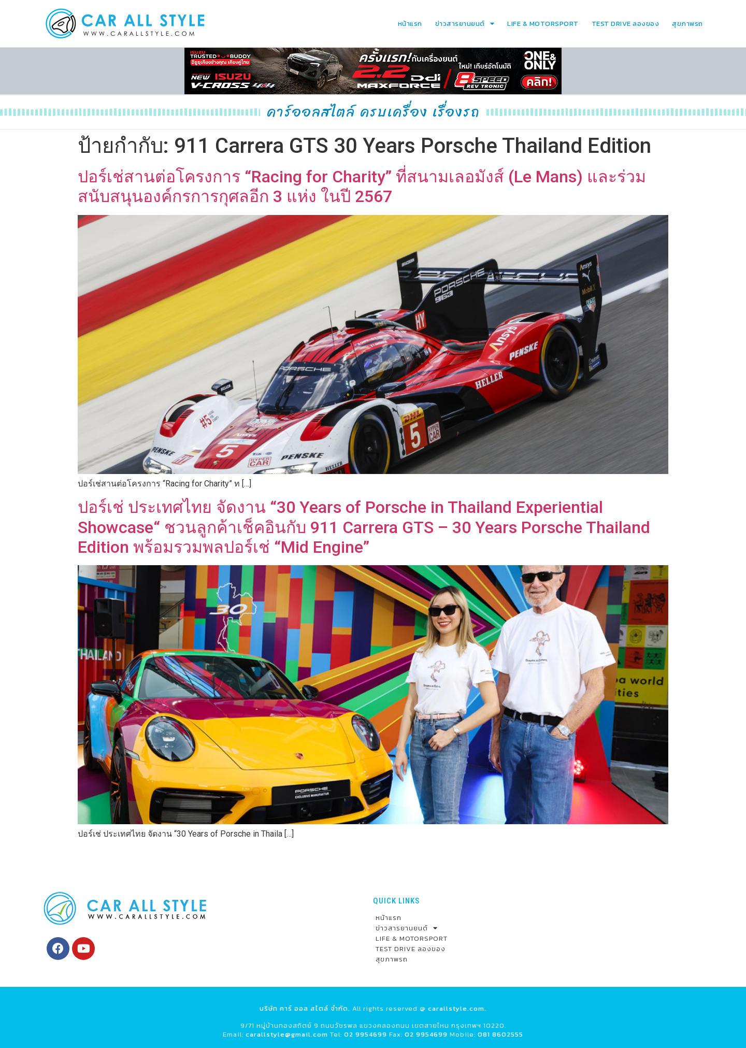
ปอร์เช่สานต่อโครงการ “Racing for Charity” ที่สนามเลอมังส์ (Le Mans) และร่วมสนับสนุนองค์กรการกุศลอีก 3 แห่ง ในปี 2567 (362, 186)
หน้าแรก (410, 23)
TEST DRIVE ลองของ (625, 23)
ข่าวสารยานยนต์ (465, 23)
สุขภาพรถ (687, 23)
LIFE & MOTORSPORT (543, 23)
